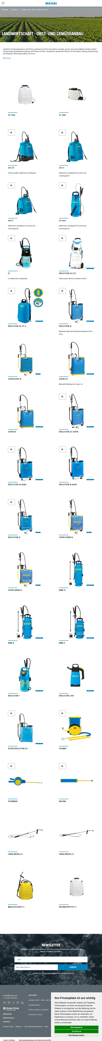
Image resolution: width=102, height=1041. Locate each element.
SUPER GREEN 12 (15, 590)
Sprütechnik (7, 1012)
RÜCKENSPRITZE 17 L (68, 907)
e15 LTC (11, 168)
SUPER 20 (63, 379)
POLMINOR (13, 801)
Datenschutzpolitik (48, 973)
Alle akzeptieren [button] (77, 1027)
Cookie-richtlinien (9, 1038)
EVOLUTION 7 (14, 696)
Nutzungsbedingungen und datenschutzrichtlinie (36, 1038)
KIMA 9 (11, 643)
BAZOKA (62, 801)
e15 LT (61, 168)
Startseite (5, 10)
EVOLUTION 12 (14, 537)
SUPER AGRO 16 (15, 379)
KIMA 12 (62, 590)
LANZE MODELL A (15, 854)
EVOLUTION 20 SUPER (68, 432)
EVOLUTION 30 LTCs (67, 273)
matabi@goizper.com (10, 995)
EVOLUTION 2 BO (66, 696)
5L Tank (62, 115)
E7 (9, 273)
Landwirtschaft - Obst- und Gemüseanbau (44, 1000)
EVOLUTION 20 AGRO (17, 485)
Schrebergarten (34, 1005)
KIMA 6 (62, 643)
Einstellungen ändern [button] (76, 1035)
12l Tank (11, 115)
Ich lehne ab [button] (76, 1031)
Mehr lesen (7, 58)
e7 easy (62, 221)
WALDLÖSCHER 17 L (16, 907)
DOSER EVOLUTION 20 (18, 749)
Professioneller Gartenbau (39, 1010)
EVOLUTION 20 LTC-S (17, 326)
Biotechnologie (8, 1015)
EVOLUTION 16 (65, 326)
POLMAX (62, 749)
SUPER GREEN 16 (66, 537)
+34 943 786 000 (11, 998)
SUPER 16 (12, 432)
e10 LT (11, 221)
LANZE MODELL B (66, 854)
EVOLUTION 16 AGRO (68, 485)
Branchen (15, 10)
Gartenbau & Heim (36, 1014)
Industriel (6, 1019)
